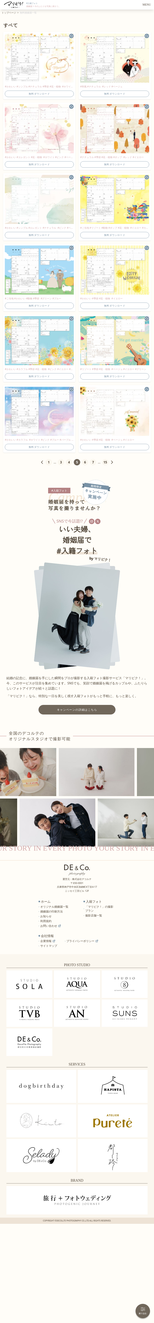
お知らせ (46, 916)
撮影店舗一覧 (93, 915)
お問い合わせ (50, 926)
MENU (147, 4)
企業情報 (47, 941)
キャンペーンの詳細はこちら (77, 709)
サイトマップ (48, 946)
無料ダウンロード (39, 93)
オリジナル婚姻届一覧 (54, 906)
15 (105, 462)
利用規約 (46, 921)
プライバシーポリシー (82, 941)
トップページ (9, 12)
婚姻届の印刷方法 (51, 911)
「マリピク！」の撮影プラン (99, 908)
